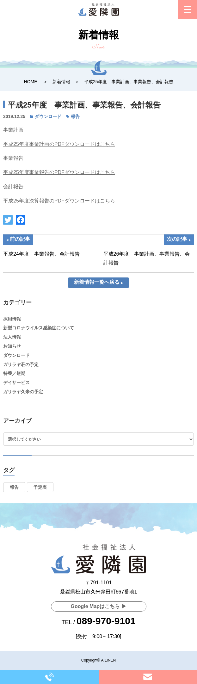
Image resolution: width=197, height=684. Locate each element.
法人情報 (12, 336)
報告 (75, 116)
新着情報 (61, 81)
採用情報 (12, 318)
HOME (30, 81)
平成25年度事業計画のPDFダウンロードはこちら (59, 144)
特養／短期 (14, 373)
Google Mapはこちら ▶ (98, 606)
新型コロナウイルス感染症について (38, 327)
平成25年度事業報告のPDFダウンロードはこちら (59, 172)
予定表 (40, 487)
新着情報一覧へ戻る (97, 282)
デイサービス (16, 382)
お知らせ (12, 346)
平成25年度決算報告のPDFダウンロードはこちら (59, 200)
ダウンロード (48, 116)
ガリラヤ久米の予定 (23, 391)
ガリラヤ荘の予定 (21, 364)
